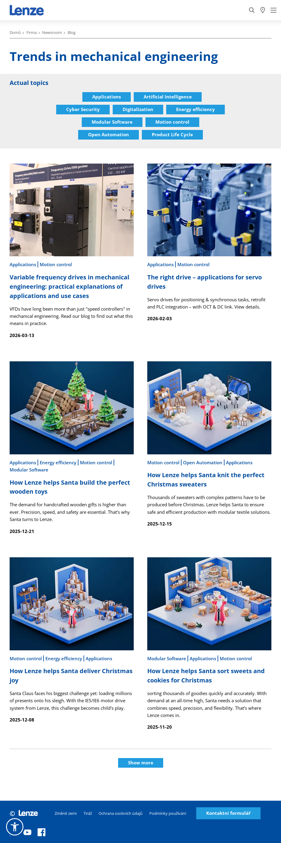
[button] (14, 826)
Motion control (172, 122)
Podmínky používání (167, 813)
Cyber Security (83, 109)
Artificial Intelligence (168, 97)
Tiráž (88, 813)
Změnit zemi (66, 813)
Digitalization (138, 109)
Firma (31, 32)
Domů (15, 32)
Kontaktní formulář (228, 813)
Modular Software (112, 122)
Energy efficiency (195, 109)
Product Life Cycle (172, 134)
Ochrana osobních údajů (120, 813)
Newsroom (52, 32)
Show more (140, 763)
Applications (106, 97)
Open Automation (108, 134)
